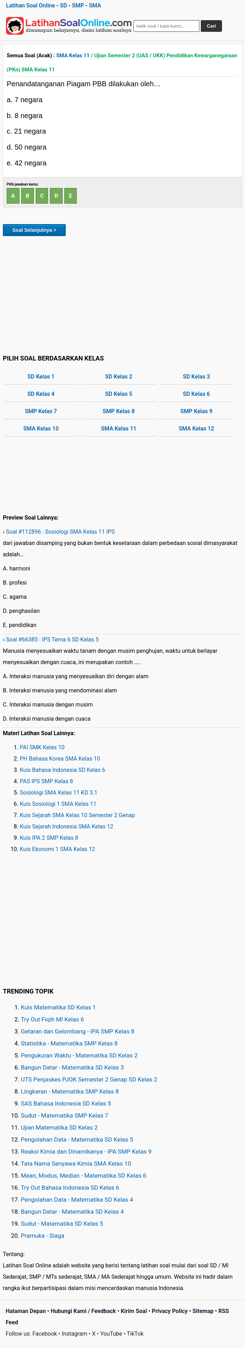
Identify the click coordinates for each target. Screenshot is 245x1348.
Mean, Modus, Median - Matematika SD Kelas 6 (83, 1175)
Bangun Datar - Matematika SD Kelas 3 (72, 1067)
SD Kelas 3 (196, 376)
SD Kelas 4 (41, 394)
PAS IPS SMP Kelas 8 (46, 781)
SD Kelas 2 (118, 376)
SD (63, 5)
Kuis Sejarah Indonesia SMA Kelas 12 (66, 826)
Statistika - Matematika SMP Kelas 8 (69, 1043)
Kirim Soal (134, 1311)
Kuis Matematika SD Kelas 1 (58, 1007)
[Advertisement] (122, 294)
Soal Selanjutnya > (34, 230)
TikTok (135, 1333)
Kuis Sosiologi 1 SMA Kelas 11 (58, 804)
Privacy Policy (169, 1311)
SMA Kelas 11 (72, 55)
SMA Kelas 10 (41, 428)
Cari (211, 26)
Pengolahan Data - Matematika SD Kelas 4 (77, 1199)
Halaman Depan (26, 1311)
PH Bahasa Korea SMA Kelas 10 (60, 758)
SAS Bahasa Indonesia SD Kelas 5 (66, 1103)
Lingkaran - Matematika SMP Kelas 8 (70, 1091)
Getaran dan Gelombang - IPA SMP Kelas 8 (77, 1031)
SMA (95, 5)
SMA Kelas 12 (196, 428)
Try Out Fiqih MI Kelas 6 (52, 1019)
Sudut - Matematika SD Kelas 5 (62, 1223)
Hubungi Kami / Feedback (83, 1311)
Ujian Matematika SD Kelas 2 (59, 1127)
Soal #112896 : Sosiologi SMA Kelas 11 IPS (60, 531)
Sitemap (203, 1311)
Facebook (45, 1333)
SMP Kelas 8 (119, 411)
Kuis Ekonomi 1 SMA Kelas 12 (57, 849)
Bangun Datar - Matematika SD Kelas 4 (72, 1211)
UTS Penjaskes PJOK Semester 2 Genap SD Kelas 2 (89, 1079)
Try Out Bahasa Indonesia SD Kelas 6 (70, 1187)
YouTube (111, 1333)
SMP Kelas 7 (41, 411)
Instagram (74, 1333)
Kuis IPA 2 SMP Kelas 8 (49, 837)
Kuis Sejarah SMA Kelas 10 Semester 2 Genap (77, 815)
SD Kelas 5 (118, 394)
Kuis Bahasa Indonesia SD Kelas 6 (62, 770)
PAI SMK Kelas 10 (42, 747)
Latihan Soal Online (30, 5)
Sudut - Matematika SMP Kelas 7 (64, 1115)
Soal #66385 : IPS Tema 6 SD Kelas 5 (52, 639)
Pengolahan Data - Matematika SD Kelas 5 (77, 1139)
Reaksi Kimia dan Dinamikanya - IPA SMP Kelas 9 (86, 1151)
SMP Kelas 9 (196, 411)
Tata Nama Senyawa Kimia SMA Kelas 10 (76, 1163)
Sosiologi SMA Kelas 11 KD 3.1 (59, 792)
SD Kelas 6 (196, 394)
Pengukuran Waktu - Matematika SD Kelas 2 (79, 1055)
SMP (78, 5)
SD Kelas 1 (41, 376)
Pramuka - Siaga (42, 1235)
